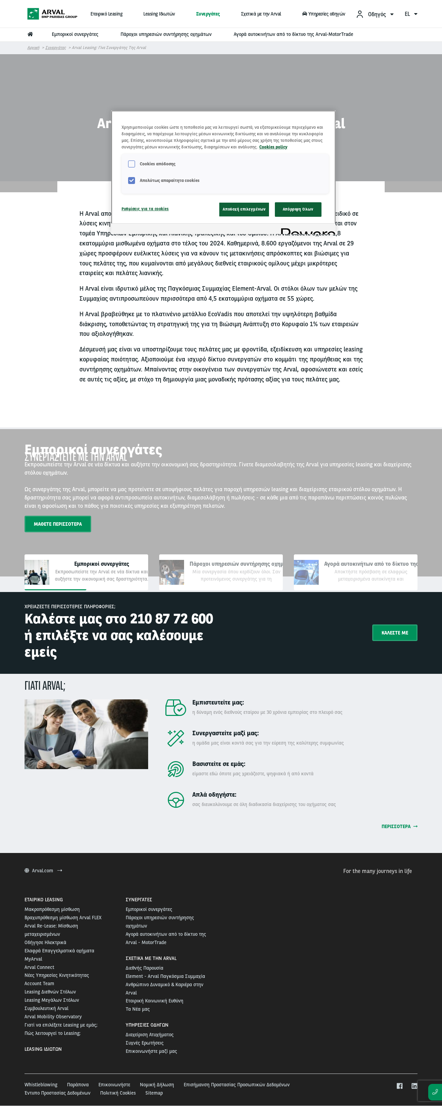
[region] (223, 172)
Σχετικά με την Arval (261, 14)
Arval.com (43, 870)
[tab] (86, 572)
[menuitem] (375, 14)
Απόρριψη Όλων (298, 209)
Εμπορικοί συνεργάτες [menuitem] (75, 34)
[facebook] (399, 1086)
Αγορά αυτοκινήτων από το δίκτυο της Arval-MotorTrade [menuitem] (293, 34)
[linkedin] (414, 1086)
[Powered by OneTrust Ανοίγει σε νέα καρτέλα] (306, 229)
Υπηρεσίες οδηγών (323, 14)
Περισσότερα (399, 826)
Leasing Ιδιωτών (159, 14)
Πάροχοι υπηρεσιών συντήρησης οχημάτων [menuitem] (166, 34)
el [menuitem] (411, 14)
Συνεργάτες (208, 14)
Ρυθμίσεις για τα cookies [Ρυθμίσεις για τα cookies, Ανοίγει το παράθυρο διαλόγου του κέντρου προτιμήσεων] (145, 208)
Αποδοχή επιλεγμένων (244, 209)
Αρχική (33, 47)
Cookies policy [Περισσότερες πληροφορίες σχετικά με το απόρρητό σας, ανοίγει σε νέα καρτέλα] (273, 146)
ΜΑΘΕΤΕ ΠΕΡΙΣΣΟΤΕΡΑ (58, 524)
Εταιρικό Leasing (106, 14)
